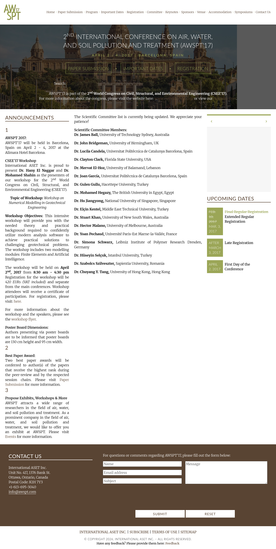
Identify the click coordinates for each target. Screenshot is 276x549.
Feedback (172, 543)
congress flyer (224, 98)
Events (10, 436)
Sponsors (187, 12)
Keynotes (171, 12)
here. (18, 301)
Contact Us (263, 12)
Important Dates (112, 12)
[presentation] (185, 498)
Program (92, 12)
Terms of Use (164, 532)
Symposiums (244, 12)
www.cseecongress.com (174, 98)
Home (51, 12)
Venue (201, 12)
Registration (135, 12)
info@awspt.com (22, 492)
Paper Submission (70, 12)
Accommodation (220, 12)
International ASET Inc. (103, 532)
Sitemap (188, 532)
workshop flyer (23, 319)
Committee (154, 12)
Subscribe (139, 532)
